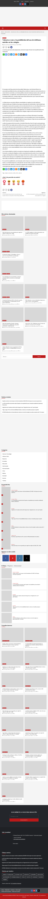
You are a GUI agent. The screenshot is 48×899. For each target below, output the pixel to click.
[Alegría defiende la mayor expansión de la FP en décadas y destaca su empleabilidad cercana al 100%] (13, 338)
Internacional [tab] (17, 565)
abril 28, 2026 (34, 669)
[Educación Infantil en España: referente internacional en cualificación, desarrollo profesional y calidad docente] (13, 314)
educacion (10, 172)
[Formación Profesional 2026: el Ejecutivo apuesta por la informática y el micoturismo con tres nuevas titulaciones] (13, 291)
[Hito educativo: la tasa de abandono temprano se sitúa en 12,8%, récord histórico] (35, 291)
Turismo (4, 480)
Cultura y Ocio (5, 456)
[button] (3, 28)
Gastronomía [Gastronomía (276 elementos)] (6, 877)
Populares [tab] (10, 565)
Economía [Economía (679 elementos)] (33, 874)
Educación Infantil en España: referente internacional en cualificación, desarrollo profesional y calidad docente (10, 324)
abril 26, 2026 (34, 779)
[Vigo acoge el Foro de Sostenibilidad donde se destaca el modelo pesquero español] (6, 518)
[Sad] (18, 182)
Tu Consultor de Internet (16, 883)
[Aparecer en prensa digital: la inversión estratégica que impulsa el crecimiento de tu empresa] (13, 768)
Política (8, 251)
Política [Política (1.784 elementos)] (29, 877)
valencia (20, 172)
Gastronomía (5, 466)
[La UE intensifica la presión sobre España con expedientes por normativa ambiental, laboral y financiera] (6, 500)
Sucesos (4, 478)
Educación (4, 229)
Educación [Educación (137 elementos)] (40, 874)
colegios (6, 172)
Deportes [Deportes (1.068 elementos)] (26, 874)
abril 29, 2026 (11, 646)
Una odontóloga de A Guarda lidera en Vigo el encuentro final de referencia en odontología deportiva (11, 278)
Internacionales (5, 468)
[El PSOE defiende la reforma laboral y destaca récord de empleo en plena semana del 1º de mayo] (6, 527)
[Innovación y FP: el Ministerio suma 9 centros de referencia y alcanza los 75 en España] (35, 314)
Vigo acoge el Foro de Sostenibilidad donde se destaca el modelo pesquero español (20, 409)
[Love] (4, 182)
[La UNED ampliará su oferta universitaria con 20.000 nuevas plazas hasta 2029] (35, 223)
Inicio (22, 1)
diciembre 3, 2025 (14, 327)
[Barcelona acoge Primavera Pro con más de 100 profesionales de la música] (6, 536)
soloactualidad (5, 257)
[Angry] (23, 182)
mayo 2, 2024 (16, 44)
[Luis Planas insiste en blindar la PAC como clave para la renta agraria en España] (35, 702)
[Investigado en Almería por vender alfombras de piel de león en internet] (13, 790)
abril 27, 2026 (11, 735)
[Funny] (9, 182)
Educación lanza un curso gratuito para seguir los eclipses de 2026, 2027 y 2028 (26, 545)
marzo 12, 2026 (11, 257)
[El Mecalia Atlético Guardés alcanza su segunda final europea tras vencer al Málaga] (35, 768)
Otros (3, 470)
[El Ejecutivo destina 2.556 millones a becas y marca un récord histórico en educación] (13, 245)
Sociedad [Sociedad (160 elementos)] (34, 877)
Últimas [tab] (4, 565)
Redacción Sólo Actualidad (8, 44)
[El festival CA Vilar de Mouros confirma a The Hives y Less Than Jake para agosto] (13, 746)
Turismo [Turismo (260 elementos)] (5, 879)
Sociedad (8, 273)
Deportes (4, 458)
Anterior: (13, 194)
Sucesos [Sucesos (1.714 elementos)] (41, 877)
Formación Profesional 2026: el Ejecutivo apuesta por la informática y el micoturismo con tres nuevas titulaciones (12, 301)
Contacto (32, 1)
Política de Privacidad (6, 891)
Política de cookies (16, 891)
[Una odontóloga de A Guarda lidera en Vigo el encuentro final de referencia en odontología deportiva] (13, 268)
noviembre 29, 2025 (38, 326)
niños (17, 172)
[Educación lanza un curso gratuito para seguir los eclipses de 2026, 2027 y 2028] (13, 223)
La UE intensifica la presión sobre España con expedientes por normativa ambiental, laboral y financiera (22, 404)
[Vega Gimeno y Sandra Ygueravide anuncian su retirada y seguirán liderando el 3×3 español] (13, 724)
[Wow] (14, 182)
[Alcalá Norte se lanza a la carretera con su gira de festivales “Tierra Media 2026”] (35, 724)
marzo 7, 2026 (11, 280)
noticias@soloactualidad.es (19, 839)
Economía (4, 461)
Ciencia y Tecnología (6, 454)
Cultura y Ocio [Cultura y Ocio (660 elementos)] (18, 874)
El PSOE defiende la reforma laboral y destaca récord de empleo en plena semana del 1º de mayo (23, 412)
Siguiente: (35, 194)
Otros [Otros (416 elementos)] (23, 877)
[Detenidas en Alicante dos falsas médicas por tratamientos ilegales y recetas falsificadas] (35, 746)
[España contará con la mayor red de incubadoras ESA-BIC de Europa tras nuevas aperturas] (6, 491)
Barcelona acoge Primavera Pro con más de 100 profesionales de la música (25, 536)
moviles (14, 172)
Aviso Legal (18, 889)
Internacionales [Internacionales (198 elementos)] (16, 877)
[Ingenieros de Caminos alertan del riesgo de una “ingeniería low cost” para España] (6, 509)
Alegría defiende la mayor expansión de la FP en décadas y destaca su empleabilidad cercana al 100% (12, 348)
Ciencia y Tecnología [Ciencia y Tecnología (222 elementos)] (8, 874)
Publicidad (27, 1)
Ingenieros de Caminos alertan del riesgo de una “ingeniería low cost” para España (20, 407)
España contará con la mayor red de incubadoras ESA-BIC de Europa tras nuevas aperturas (22, 401)
